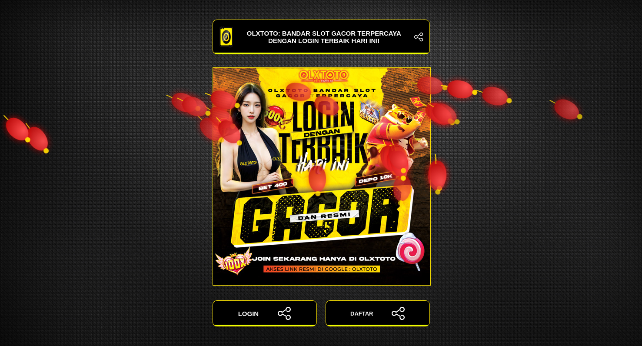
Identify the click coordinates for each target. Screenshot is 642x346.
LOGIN (264, 313)
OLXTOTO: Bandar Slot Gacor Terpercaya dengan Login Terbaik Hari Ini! (321, 37)
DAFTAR (377, 313)
